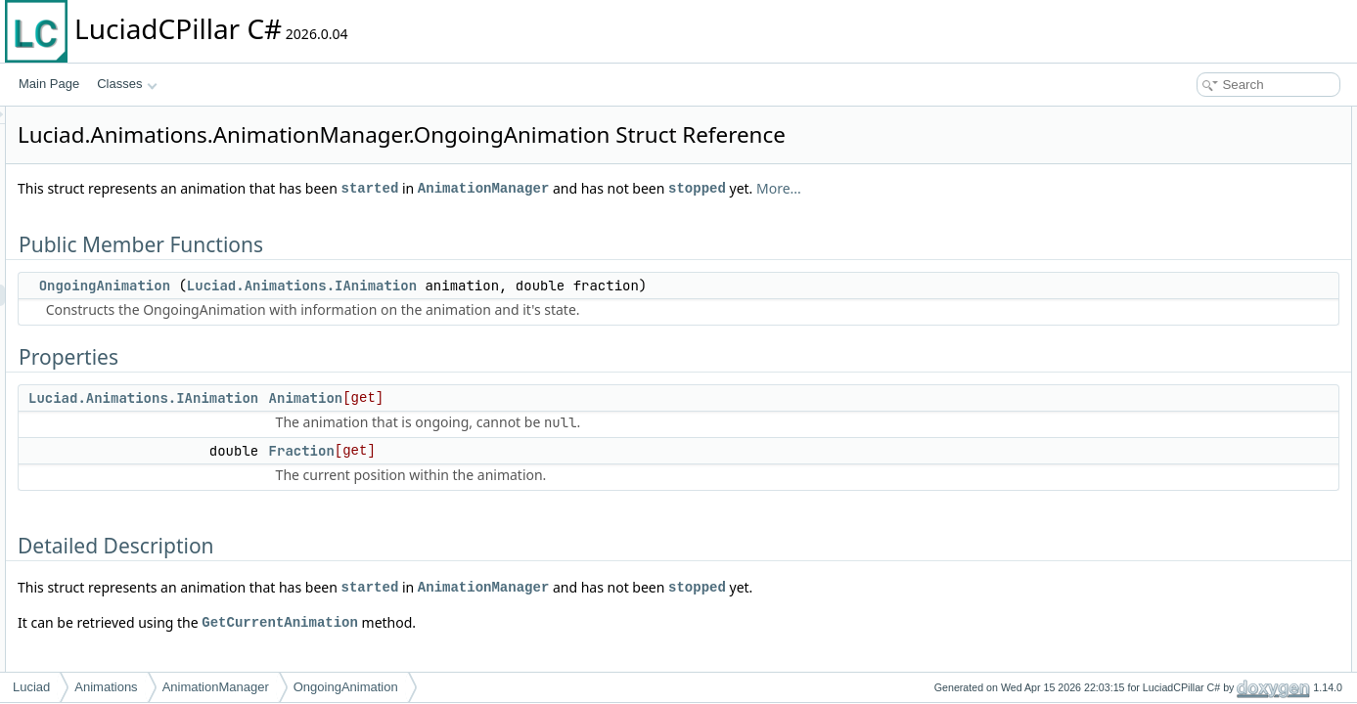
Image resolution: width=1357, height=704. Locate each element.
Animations (105, 687)
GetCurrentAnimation (524, 622)
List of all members (1188, 354)
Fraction (546, 451)
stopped (942, 188)
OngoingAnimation (349, 285)
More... (1023, 188)
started (615, 188)
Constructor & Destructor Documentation (1244, 246)
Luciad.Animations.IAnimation (546, 285)
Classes (127, 83)
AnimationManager (727, 188)
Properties (1166, 160)
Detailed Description (1191, 225)
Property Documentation (1202, 289)
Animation (551, 398)
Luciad (31, 687)
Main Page (49, 83)
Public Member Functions (1205, 117)
